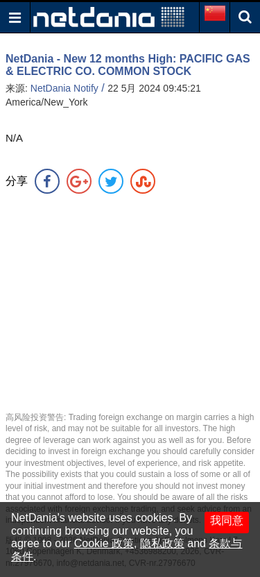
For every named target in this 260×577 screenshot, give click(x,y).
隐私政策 (162, 543)
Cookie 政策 (104, 543)
